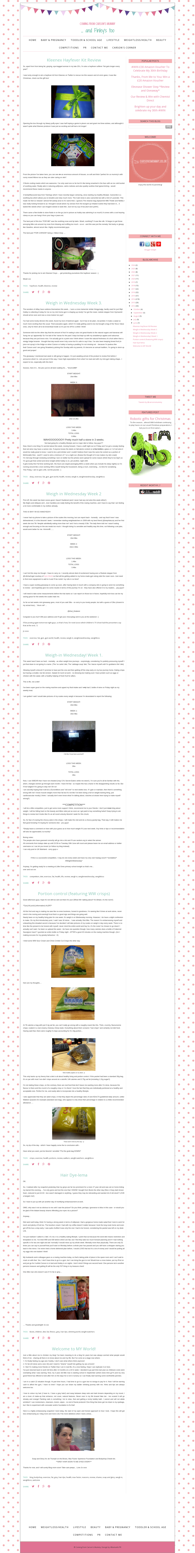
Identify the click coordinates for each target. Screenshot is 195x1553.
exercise (38, 476)
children (38, 1331)
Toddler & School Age (86, 40)
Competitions (69, 47)
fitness (52, 1331)
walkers (66, 1158)
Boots (32, 1331)
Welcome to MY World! (74, 1349)
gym (47, 476)
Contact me (99, 47)
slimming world (74, 1331)
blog (31, 1477)
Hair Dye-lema (73, 1175)
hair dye (64, 1331)
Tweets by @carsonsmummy (150, 392)
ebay (32, 476)
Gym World (48, 576)
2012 (133, 296)
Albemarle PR (115, 1547)
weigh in (75, 476)
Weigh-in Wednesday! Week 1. (74, 655)
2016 (133, 282)
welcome (36, 1480)
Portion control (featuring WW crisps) (74, 893)
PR (85, 47)
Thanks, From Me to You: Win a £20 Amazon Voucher (150, 77)
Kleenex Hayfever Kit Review (74, 60)
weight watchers (77, 1158)
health (40, 286)
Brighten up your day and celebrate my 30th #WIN (150, 99)
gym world (54, 476)
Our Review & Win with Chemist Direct (150, 92)
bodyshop (38, 1477)
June (136, 313)
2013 (133, 292)
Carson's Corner (124, 47)
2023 (133, 258)
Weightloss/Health (138, 40)
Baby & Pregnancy (53, 40)
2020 (133, 269)
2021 (133, 265)
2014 (133, 289)
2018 (133, 275)
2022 (133, 262)
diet (41, 876)
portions (52, 1158)
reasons (85, 1477)
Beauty (161, 40)
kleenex (47, 286)
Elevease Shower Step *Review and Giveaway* (150, 85)
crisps (32, 1158)
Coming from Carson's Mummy (97, 21)
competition (34, 876)
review (54, 286)
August (137, 306)
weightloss (100, 476)
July (135, 309)
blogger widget (150, 240)
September (138, 303)
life (62, 876)
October (137, 299)
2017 (133, 279)
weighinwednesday (87, 476)
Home (32, 40)
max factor (76, 1477)
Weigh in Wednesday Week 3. (74, 303)
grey (58, 1331)
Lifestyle (113, 40)
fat (44, 476)
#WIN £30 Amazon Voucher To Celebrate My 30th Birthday (150, 68)
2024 (133, 255)
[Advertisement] (150, 200)
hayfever (33, 286)
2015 (133, 286)
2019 (133, 272)
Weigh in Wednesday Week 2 (73, 493)
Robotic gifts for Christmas (150, 408)
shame (99, 1477)
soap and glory (109, 1477)
